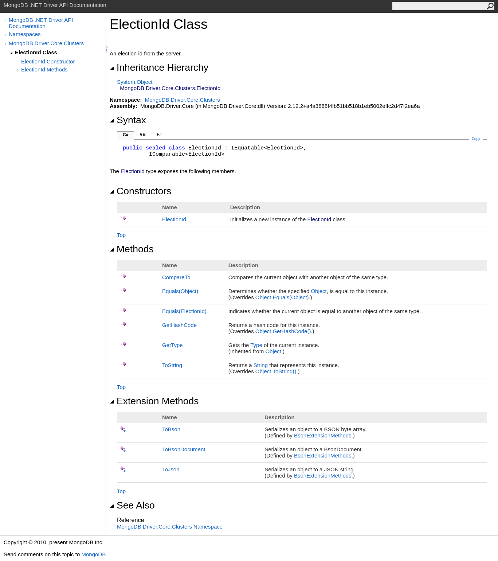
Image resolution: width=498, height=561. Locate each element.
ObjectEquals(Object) (282, 297)
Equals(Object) (180, 291)
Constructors (140, 191)
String (261, 365)
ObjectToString (276, 371)
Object (318, 291)
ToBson (171, 429)
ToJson (171, 469)
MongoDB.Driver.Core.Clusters (46, 43)
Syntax (128, 119)
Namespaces (25, 34)
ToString (172, 365)
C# (125, 134)
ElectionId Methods (44, 69)
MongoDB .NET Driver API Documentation (41, 23)
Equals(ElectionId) (184, 311)
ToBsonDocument (183, 449)
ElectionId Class (36, 52)
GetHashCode (179, 325)
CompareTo (176, 277)
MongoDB (93, 554)
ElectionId (174, 219)
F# (159, 134)
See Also (132, 505)
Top (121, 235)
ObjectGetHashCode (283, 331)
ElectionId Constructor (48, 61)
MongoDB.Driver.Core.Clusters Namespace (170, 526)
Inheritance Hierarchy (159, 67)
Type (256, 345)
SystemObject (135, 82)
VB (143, 134)
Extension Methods (154, 401)
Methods (132, 249)
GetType (172, 345)
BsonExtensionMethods (323, 435)
